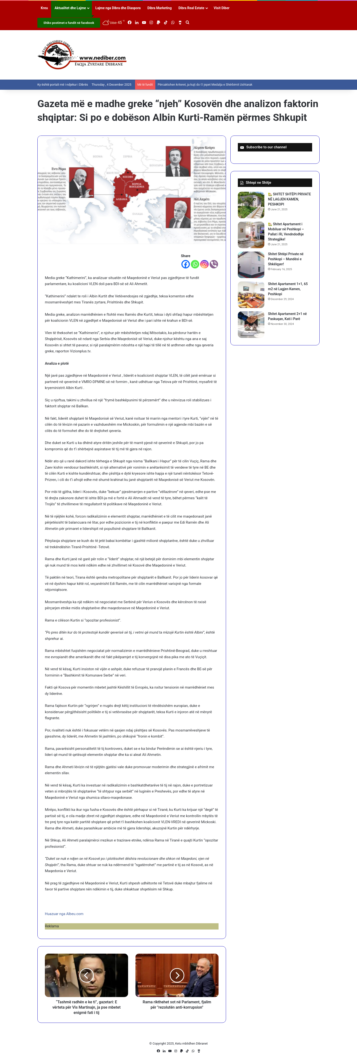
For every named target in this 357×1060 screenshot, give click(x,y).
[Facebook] (185, 264)
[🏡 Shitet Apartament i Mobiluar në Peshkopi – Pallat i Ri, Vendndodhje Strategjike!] (251, 235)
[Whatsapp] (195, 264)
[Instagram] (204, 264)
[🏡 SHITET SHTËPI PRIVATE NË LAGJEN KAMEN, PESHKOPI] (251, 205)
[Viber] (214, 264)
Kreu (44, 8)
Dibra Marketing (159, 8)
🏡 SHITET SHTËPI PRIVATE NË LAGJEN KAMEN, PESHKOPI (289, 199)
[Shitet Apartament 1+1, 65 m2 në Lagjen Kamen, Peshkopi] (251, 294)
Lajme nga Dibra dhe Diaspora (118, 8)
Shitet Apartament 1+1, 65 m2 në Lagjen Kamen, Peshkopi (288, 289)
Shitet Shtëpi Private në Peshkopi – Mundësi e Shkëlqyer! (285, 259)
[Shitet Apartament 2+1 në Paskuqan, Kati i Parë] (251, 324)
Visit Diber (221, 8)
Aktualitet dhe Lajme (70, 8)
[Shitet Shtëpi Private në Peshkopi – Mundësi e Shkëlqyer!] (251, 265)
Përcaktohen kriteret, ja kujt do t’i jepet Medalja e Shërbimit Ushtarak (205, 84)
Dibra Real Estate (191, 8)
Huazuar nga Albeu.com (64, 914)
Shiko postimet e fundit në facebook (68, 23)
